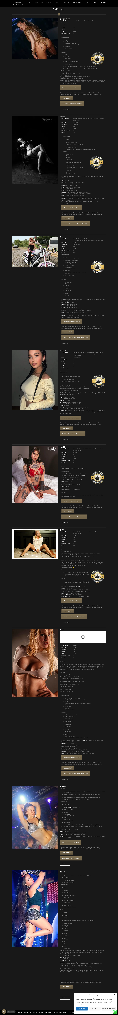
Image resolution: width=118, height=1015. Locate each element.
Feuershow (67, 277)
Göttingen (62, 407)
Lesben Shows (77, 576)
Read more (65, 109)
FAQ (58, 1012)
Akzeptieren (82, 1008)
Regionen (103, 2)
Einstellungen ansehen (108, 1008)
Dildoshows (71, 474)
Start (29, 2)
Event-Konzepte (77, 2)
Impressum (103, 1012)
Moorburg (63, 596)
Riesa (61, 829)
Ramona (63, 787)
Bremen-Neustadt (65, 484)
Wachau (62, 831)
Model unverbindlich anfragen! (70, 92)
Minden (63, 187)
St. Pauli (63, 591)
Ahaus (62, 180)
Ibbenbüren (64, 189)
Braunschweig (63, 410)
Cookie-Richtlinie (89, 1012)
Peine (61, 397)
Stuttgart (62, 963)
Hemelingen (64, 481)
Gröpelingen (64, 483)
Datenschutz (97, 1012)
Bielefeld (63, 197)
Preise (42, 2)
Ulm (61, 955)
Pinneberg (78, 586)
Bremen (63, 488)
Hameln (62, 399)
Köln (62, 195)
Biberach (62, 957)
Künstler (67, 2)
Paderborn (63, 193)
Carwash (83, 475)
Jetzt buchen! (66, 98)
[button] (115, 995)
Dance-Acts (50, 2)
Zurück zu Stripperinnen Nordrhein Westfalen (81, 223)
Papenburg (62, 400)
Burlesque (66, 806)
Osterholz (63, 486)
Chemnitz (62, 836)
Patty (62, 530)
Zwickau (62, 833)
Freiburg (83, 950)
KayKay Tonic (65, 19)
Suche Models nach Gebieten (50, 1012)
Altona (63, 588)
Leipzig (61, 826)
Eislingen (62, 960)
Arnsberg (63, 182)
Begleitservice (67, 814)
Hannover (62, 412)
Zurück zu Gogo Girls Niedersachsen (80, 103)
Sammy (62, 117)
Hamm (62, 202)
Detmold (63, 185)
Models (58, 2)
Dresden (62, 834)
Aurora (63, 351)
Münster (63, 190)
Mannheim (62, 967)
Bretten (62, 958)
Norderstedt (64, 595)
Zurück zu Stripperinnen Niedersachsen (80, 616)
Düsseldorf (64, 192)
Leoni (62, 630)
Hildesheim (62, 404)
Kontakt (95, 2)
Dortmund (63, 198)
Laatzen (62, 405)
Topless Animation (68, 807)
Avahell (63, 447)
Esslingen (62, 962)
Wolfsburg (62, 408)
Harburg (63, 593)
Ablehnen (94, 1008)
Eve (61, 237)
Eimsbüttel (63, 590)
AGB (19, 1012)
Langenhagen (63, 402)
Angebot (87, 2)
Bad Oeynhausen (65, 184)
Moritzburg (93, 825)
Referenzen (73, 1012)
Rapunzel (63, 871)
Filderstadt (62, 970)
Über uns (36, 2)
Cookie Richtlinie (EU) (38, 1012)
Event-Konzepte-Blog (65, 1012)
